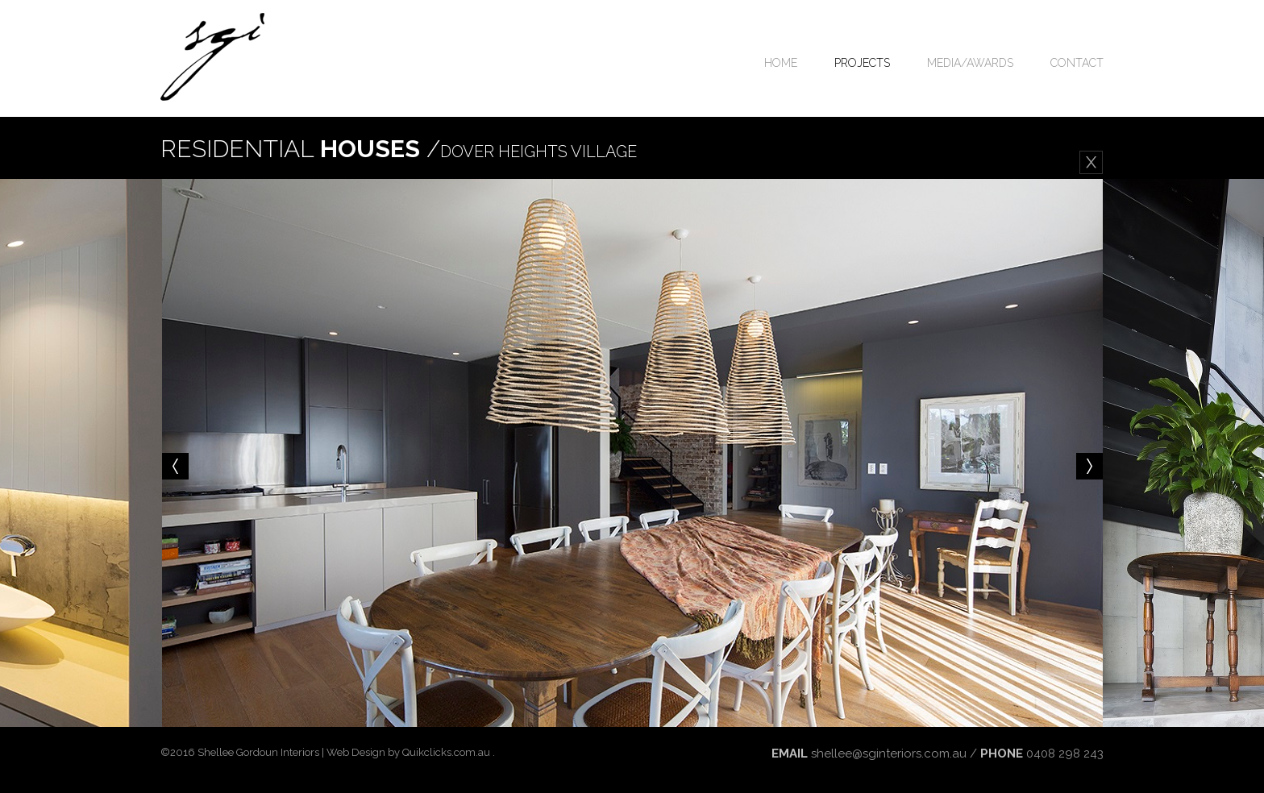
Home (780, 62)
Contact (1077, 62)
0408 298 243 (1065, 753)
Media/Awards (970, 62)
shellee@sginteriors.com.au (889, 753)
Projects (862, 62)
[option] (632, 453)
